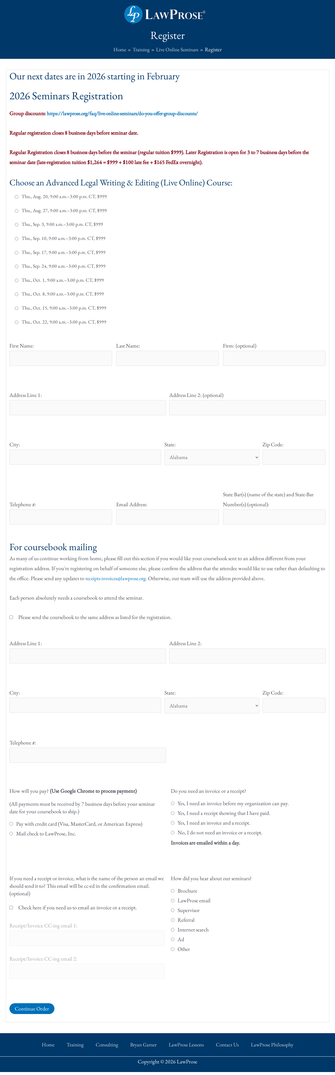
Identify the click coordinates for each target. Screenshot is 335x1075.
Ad (181, 943)
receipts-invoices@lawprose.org (117, 580)
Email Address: (131, 505)
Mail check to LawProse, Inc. (46, 837)
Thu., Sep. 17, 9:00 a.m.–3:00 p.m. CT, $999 (63, 252)
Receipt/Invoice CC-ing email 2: (43, 963)
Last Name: (128, 345)
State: (170, 445)
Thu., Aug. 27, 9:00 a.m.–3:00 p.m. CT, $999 (64, 210)
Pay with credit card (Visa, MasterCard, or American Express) (79, 828)
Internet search (193, 933)
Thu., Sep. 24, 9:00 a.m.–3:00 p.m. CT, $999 (63, 266)
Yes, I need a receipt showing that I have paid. (224, 817)
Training (84, 1048)
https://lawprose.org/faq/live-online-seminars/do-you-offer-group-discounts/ (127, 113)
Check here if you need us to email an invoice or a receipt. (77, 911)
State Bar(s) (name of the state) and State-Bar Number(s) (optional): (268, 500)
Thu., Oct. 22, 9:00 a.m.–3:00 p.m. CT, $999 (64, 322)
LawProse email (194, 904)
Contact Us (217, 1048)
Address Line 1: (25, 395)
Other (184, 953)
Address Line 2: (185, 645)
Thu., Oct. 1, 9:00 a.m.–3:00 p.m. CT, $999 (63, 280)
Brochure (187, 895)
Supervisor (189, 914)
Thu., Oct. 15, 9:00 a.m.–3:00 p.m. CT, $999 (64, 308)
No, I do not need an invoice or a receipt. (220, 836)
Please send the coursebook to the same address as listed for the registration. (95, 619)
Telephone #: (22, 505)
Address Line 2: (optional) (196, 395)
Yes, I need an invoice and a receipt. (214, 827)
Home (63, 1048)
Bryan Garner (142, 1048)
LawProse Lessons (181, 1048)
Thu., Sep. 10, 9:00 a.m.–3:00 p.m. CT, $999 (63, 238)
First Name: (21, 345)
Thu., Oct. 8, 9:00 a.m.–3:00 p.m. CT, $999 (63, 294)
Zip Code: (273, 445)
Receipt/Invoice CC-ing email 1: (43, 929)
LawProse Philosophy (256, 1048)
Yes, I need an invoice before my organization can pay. (233, 807)
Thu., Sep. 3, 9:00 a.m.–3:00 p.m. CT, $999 (62, 224)
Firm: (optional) (239, 345)
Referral (186, 924)
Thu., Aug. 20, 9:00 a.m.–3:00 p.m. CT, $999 (64, 196)
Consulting (111, 1048)
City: (14, 445)
